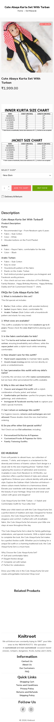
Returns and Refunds (27, 692)
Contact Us (27, 661)
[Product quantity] (4, 188)
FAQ (27, 671)
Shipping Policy (27, 695)
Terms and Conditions (27, 685)
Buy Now (42, 188)
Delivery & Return (11, 196)
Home (20, 10)
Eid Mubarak (31, 10)
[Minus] (8, 189)
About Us (27, 664)
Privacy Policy (27, 688)
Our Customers (27, 668)
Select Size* (8, 170)
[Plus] (8, 186)
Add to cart (21, 188)
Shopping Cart (27, 681)
